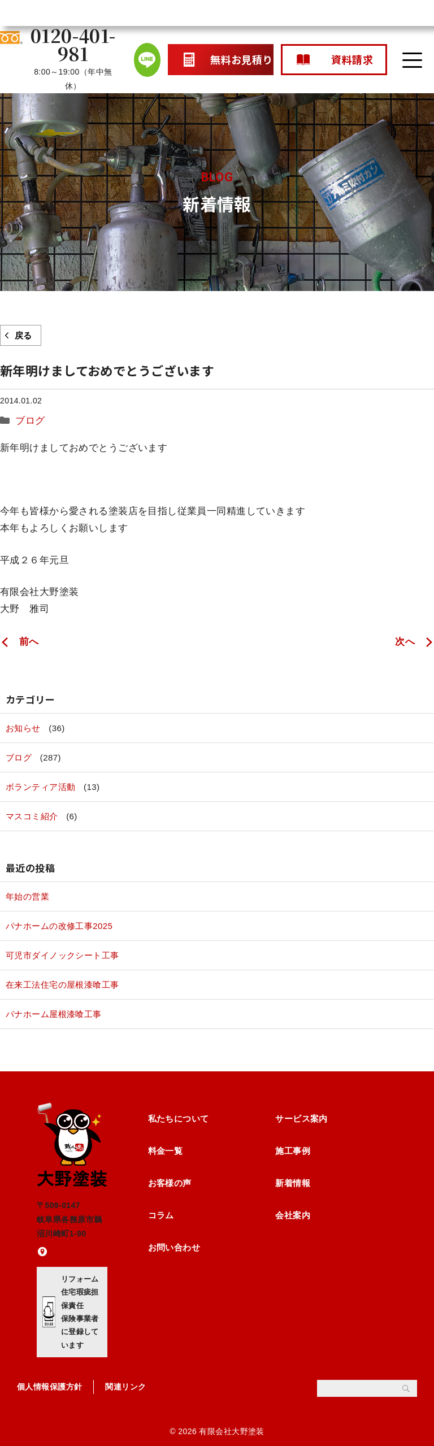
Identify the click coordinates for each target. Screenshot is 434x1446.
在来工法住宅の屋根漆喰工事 (62, 984)
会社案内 (292, 1215)
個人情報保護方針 (49, 1386)
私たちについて (178, 1118)
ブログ (30, 420)
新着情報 (292, 1183)
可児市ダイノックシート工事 (62, 955)
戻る (23, 335)
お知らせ (23, 728)
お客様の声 (170, 1183)
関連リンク (125, 1386)
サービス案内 (301, 1118)
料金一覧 (165, 1151)
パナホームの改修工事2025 (59, 926)
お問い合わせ (174, 1247)
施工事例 (292, 1151)
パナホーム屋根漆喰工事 (54, 1014)
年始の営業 (27, 896)
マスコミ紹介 (32, 816)
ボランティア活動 (40, 787)
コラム (161, 1215)
